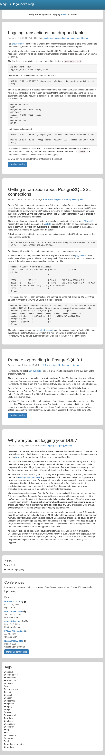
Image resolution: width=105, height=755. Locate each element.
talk (8, 741)
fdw (59, 365)
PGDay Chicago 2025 (14, 631)
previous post (18, 44)
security (75, 199)
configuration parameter (30, 477)
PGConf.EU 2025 (12, 602)
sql (8, 730)
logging (65, 38)
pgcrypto (10, 704)
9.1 (44, 365)
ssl (81, 199)
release (10, 721)
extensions (48, 199)
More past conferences (16, 652)
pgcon (9, 698)
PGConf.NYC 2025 (13, 611)
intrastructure (12, 689)
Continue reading (17, 164)
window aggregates (15, 744)
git (8, 686)
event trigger (82, 38)
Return (64, 14)
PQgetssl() (88, 221)
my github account (45, 330)
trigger (73, 38)
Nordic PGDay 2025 (13, 641)
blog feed (9, 565)
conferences (12, 675)
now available (35, 371)
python (10, 718)
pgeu (9, 709)
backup (58, 38)
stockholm (11, 735)
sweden (10, 738)
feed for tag (14, 569)
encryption (11, 678)
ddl (44, 445)
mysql (9, 695)
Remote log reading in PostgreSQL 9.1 (45, 359)
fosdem (10, 683)
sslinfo (48, 224)
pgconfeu (11, 701)
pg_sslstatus (81, 255)
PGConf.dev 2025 (12, 621)
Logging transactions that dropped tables (47, 32)
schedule (11, 724)
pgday (9, 706)
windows (10, 747)
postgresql (49, 38)
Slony (17, 457)
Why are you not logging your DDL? (42, 440)
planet (9, 712)
